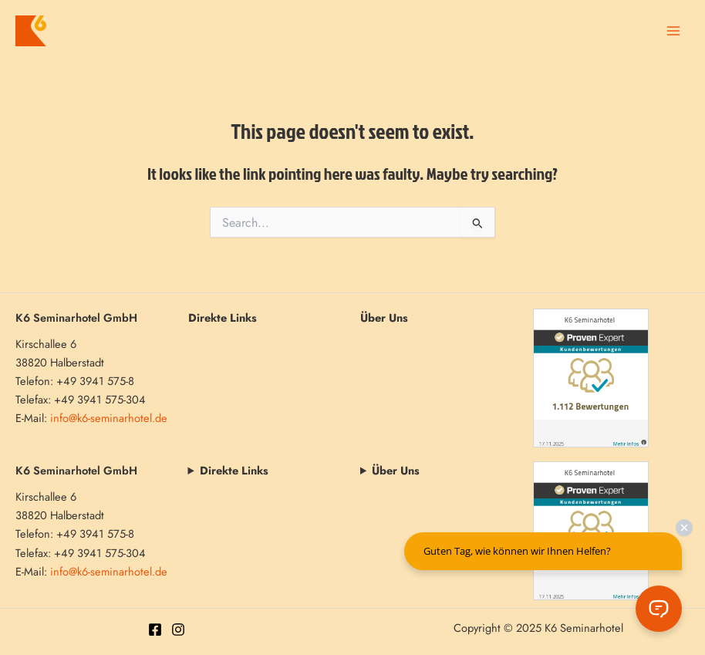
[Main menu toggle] (673, 31)
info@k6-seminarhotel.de (108, 418)
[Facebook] (155, 629)
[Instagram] (178, 629)
